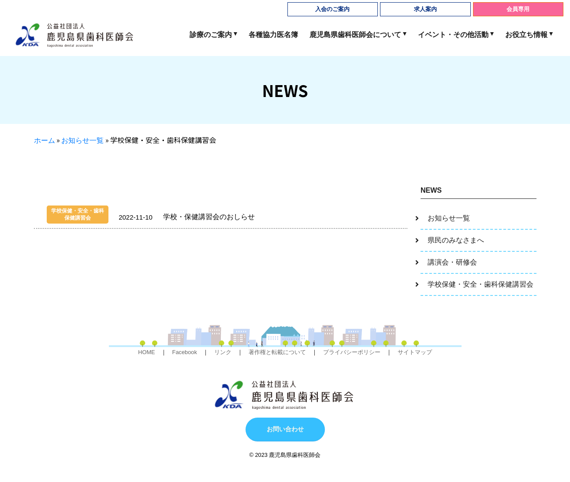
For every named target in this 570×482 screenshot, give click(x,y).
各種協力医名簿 (273, 34)
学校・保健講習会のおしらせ (151, 215)
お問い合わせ (285, 429)
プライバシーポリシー (351, 352)
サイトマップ (415, 352)
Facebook (184, 352)
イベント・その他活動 (453, 34)
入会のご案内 (332, 9)
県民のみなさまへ (456, 240)
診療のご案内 (211, 34)
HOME (146, 352)
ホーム (44, 140)
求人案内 (425, 9)
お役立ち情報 (526, 34)
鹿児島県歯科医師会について (355, 34)
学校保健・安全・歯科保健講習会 (480, 284)
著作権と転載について (277, 352)
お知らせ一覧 (82, 140)
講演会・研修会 (452, 262)
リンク (222, 352)
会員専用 (518, 9)
